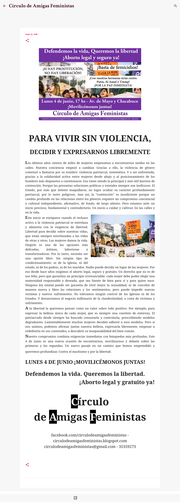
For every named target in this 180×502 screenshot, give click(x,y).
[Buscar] (78, 6)
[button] (27, 41)
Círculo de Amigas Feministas (41, 6)
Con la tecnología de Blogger (90, 498)
